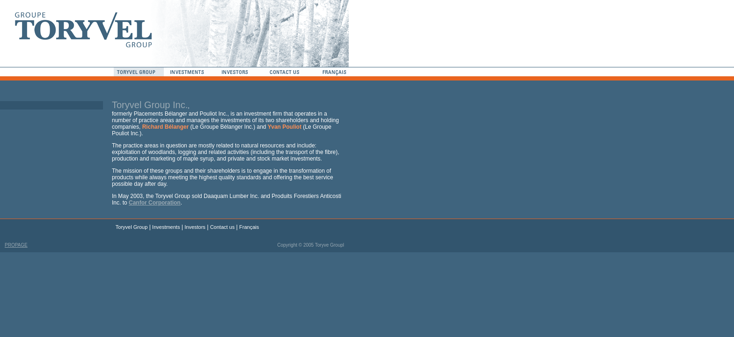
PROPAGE (16, 245)
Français (249, 227)
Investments (166, 227)
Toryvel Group (131, 227)
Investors (195, 227)
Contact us (222, 227)
